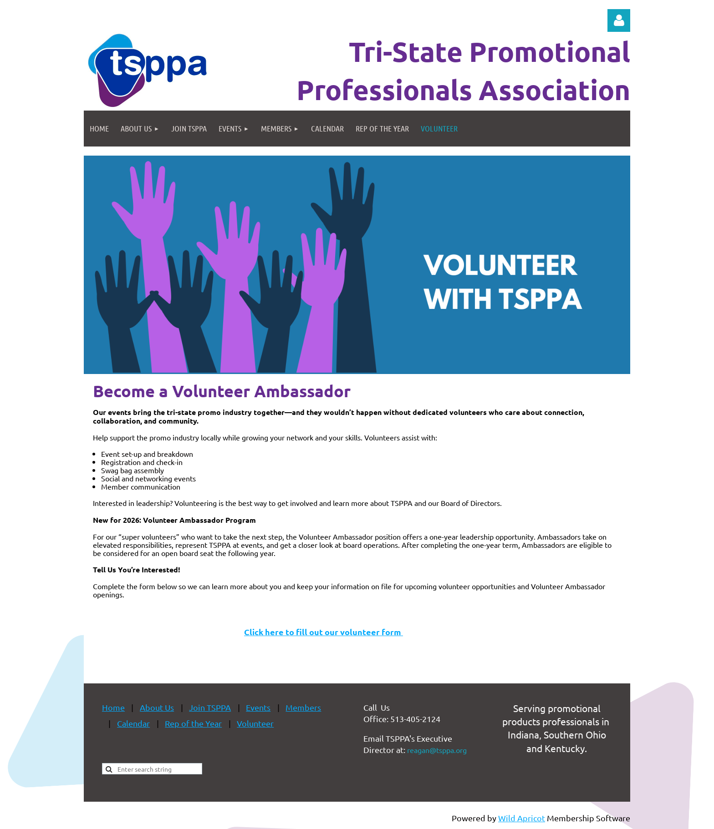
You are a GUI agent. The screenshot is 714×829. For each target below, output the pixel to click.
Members (303, 707)
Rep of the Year (193, 723)
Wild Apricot (521, 818)
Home (113, 707)
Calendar (133, 723)
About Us (157, 707)
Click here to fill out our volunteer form (323, 632)
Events (258, 707)
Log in (618, 20)
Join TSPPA (210, 707)
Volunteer (255, 723)
